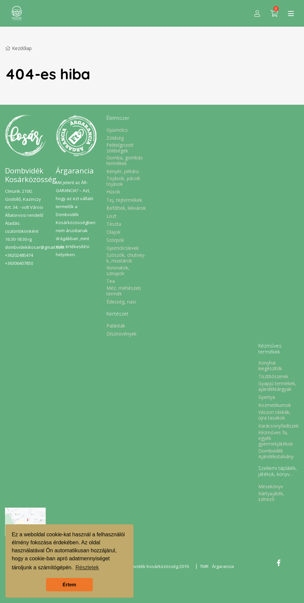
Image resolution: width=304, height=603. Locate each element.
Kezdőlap (18, 48)
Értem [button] (69, 584)
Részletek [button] (87, 567)
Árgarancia (223, 566)
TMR (204, 566)
